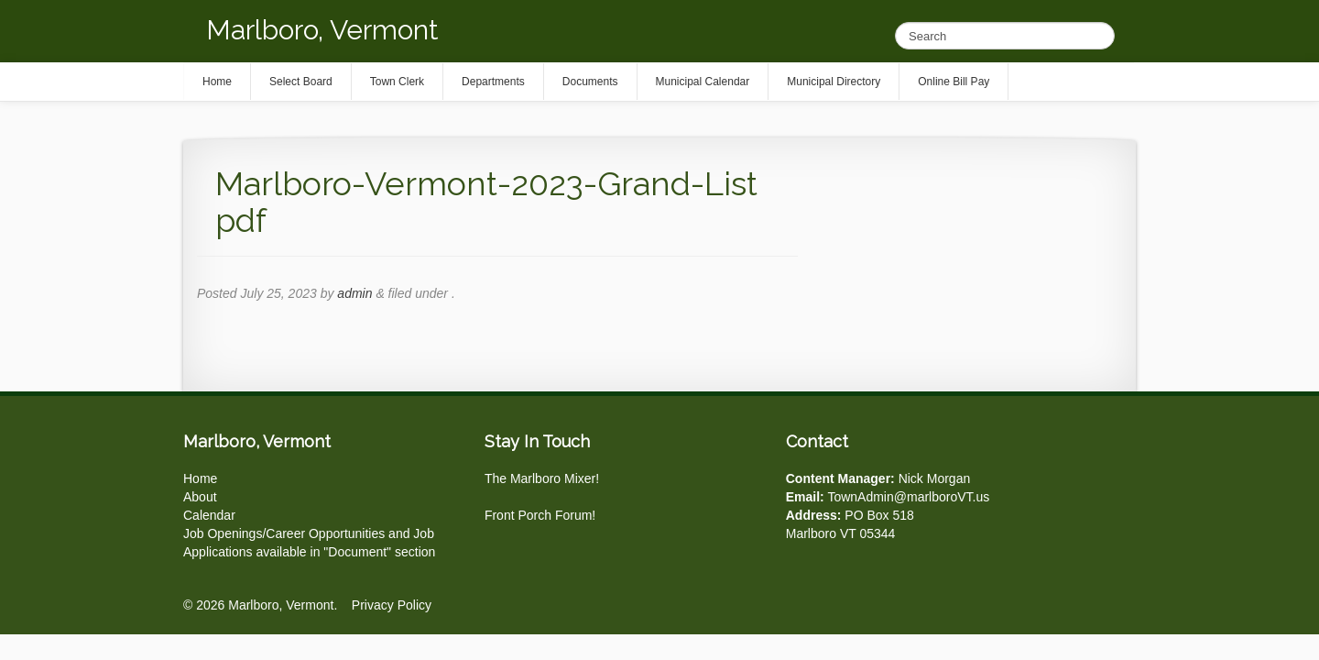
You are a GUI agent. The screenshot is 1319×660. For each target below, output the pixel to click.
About (200, 497)
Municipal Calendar (703, 81)
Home (200, 478)
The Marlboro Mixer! (542, 478)
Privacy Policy (391, 605)
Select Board (300, 81)
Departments (493, 81)
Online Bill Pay (953, 81)
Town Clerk (397, 81)
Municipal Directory (833, 81)
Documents (590, 81)
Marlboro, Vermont (322, 30)
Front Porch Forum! (540, 515)
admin (354, 293)
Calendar (209, 515)
